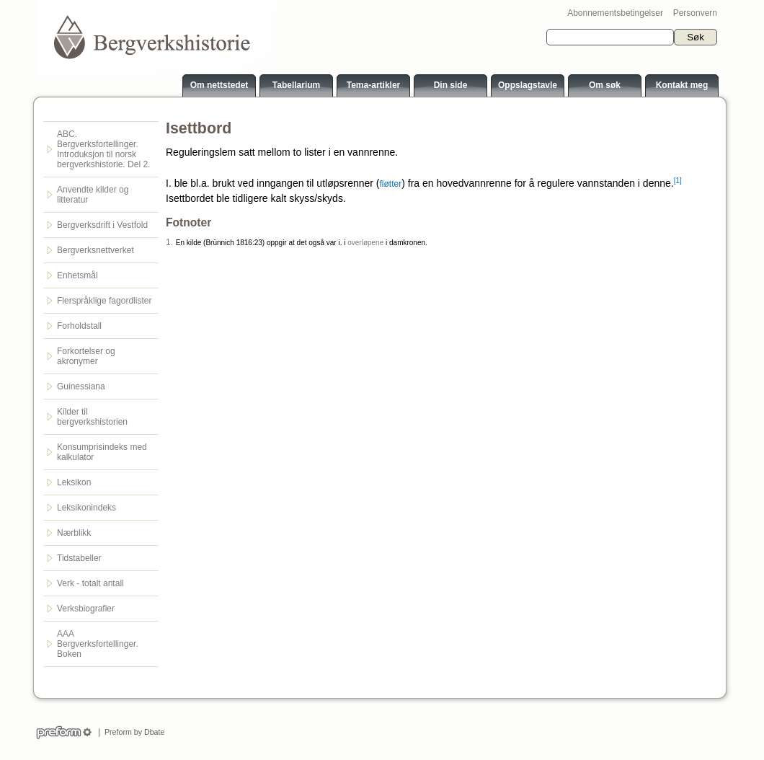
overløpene (365, 243)
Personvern (695, 13)
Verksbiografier (86, 609)
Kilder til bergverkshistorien (92, 417)
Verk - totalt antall (90, 583)
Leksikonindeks (86, 508)
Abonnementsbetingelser (615, 13)
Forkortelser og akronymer (86, 356)
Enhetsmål (77, 275)
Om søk (605, 85)
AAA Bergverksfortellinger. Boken (97, 644)
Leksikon (74, 482)
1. (169, 242)
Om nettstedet (219, 85)
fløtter (391, 184)
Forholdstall (79, 326)
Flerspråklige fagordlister (104, 301)
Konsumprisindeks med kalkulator (102, 452)
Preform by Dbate (132, 732)
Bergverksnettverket (95, 250)
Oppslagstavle (527, 85)
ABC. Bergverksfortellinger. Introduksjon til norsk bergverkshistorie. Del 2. (103, 149)
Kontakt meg (682, 85)
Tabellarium (296, 85)
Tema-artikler (373, 85)
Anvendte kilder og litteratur (92, 195)
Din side (451, 85)
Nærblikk (74, 533)
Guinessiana (81, 386)
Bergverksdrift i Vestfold (102, 225)
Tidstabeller (79, 558)
